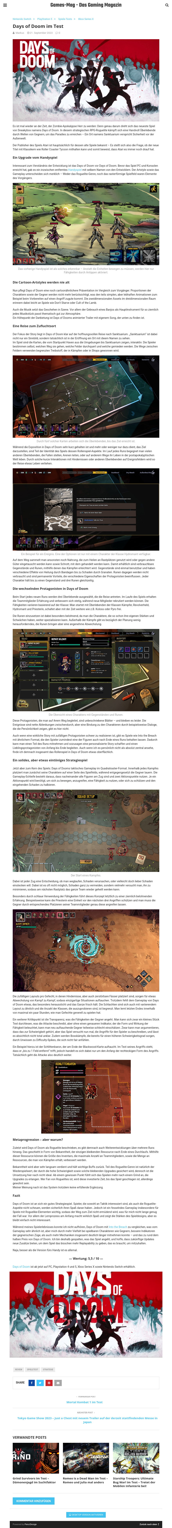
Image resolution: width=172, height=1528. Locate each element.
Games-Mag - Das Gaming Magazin (86, 5)
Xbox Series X (86, 19)
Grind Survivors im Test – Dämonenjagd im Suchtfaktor (34, 1480)
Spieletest (32, 1370)
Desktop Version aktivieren (86, 1515)
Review (18, 1370)
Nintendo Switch (22, 19)
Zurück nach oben (149, 1524)
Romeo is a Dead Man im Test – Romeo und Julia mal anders (85, 1480)
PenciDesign (31, 1524)
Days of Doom (21, 1266)
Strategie (48, 1370)
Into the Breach (118, 1227)
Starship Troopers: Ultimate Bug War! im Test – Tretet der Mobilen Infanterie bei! (134, 1482)
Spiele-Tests (65, 19)
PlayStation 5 (44, 19)
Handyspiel (75, 169)
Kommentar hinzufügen (33, 1501)
